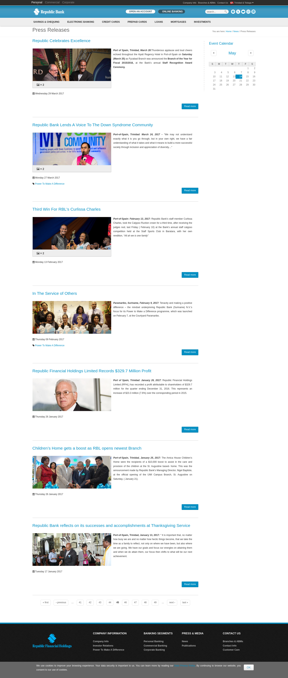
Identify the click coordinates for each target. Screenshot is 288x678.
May (232, 53)
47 (135, 602)
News (236, 31)
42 (90, 602)
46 (125, 602)
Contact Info (230, 645)
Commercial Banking (155, 645)
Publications (189, 645)
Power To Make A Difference (49, 183)
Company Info (189, 3)
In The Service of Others (55, 293)
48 (145, 602)
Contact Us (222, 3)
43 (100, 602)
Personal (37, 2)
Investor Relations (103, 645)
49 (155, 602)
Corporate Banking (154, 649)
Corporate (68, 2)
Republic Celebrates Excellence (62, 40)
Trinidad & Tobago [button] (244, 3)
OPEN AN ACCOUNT (140, 11)
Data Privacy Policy (184, 665)
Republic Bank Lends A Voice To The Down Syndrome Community (93, 125)
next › (172, 602)
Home (228, 31)
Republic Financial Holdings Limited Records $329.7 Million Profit (92, 371)
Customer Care (231, 649)
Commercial (52, 2)
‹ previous (61, 602)
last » (185, 602)
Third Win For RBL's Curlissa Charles (67, 209)
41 (80, 602)
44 (110, 602)
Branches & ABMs (207, 3)
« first (45, 602)
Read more (190, 106)
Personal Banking (153, 641)
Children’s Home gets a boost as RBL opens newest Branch (87, 448)
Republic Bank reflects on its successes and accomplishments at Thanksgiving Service (111, 525)
